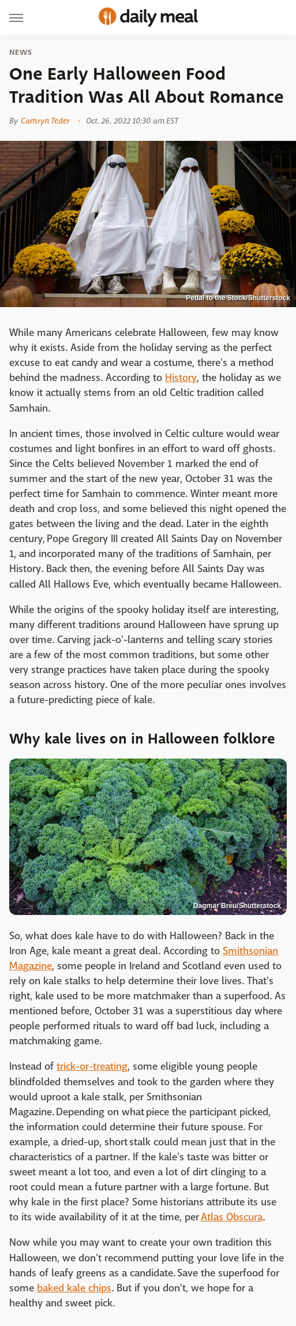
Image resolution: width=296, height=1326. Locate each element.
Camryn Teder (45, 120)
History (181, 377)
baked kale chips (74, 1288)
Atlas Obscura (232, 1217)
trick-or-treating (92, 1066)
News (20, 52)
